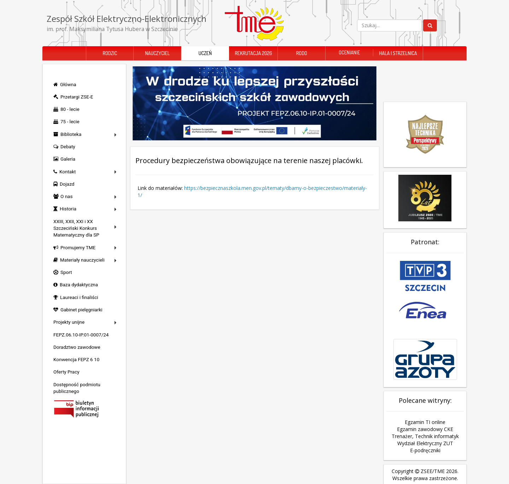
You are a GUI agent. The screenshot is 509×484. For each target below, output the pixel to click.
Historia (68, 208)
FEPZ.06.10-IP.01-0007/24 (81, 334)
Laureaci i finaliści (79, 297)
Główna (68, 84)
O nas (66, 196)
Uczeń (205, 53)
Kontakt (67, 171)
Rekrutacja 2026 (253, 53)
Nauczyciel (157, 53)
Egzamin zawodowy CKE (425, 413)
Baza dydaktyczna (79, 284)
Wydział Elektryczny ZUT (425, 427)
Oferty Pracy (66, 372)
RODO (301, 53)
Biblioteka (70, 134)
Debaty (67, 146)
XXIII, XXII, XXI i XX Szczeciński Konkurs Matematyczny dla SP (76, 228)
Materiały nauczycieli (82, 260)
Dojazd (67, 184)
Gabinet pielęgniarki (81, 309)
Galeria (67, 159)
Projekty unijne (68, 322)
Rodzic (110, 53)
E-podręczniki (425, 434)
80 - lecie (70, 109)
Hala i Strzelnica (398, 53)
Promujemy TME (77, 247)
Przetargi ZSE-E (76, 97)
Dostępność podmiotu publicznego (76, 388)
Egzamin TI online (425, 405)
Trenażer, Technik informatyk (425, 420)
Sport (66, 272)
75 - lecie (70, 121)
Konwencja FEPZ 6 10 (76, 359)
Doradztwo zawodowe (76, 347)
